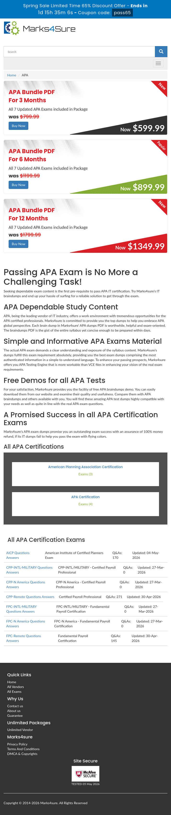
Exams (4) (85, 504)
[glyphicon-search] (161, 51)
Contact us (15, 706)
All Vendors (15, 687)
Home (11, 75)
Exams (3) (85, 474)
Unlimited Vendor (20, 730)
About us (14, 711)
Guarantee (15, 715)
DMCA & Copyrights (22, 754)
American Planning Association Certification (85, 467)
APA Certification (85, 497)
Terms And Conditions (23, 749)
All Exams (14, 691)
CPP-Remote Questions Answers (30, 597)
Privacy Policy (17, 744)
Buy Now (18, 126)
